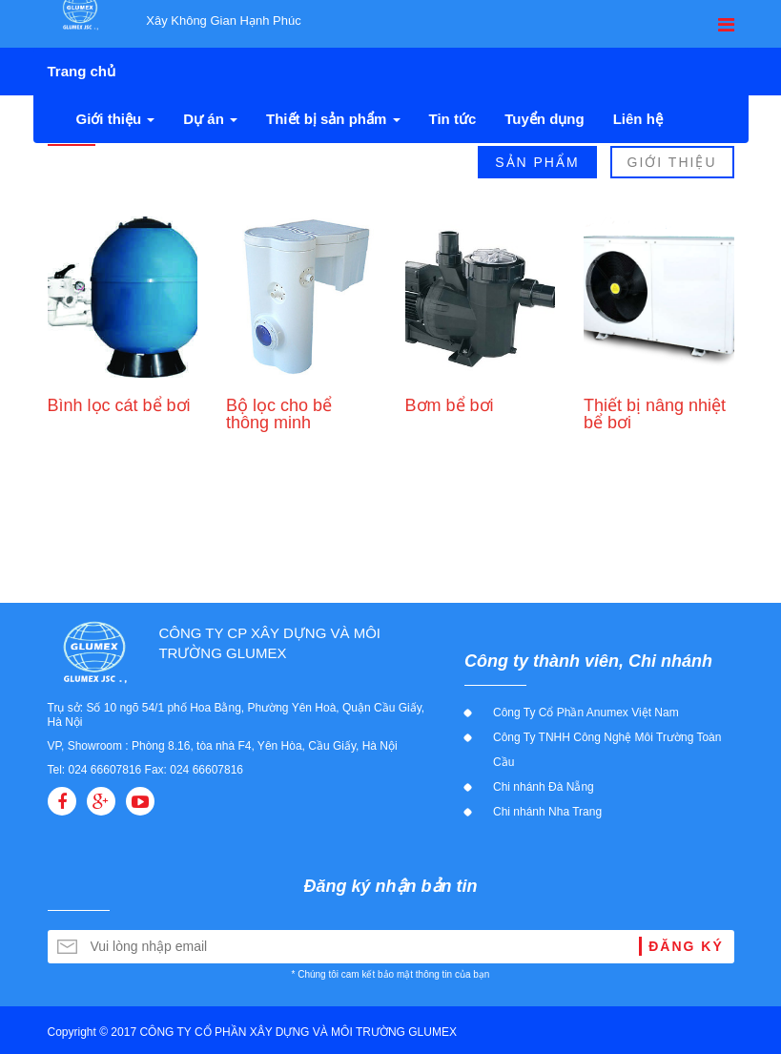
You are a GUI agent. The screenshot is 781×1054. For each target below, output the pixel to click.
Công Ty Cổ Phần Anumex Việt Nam (586, 712)
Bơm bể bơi (449, 405)
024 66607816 (105, 769)
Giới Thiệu (672, 162)
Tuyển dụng (544, 119)
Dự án (210, 119)
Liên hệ (638, 119)
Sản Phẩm (537, 162)
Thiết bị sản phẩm (333, 119)
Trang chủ (82, 71)
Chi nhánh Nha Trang (547, 811)
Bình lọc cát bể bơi (119, 405)
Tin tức (453, 119)
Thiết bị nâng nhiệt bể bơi (655, 414)
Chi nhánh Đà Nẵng (543, 787)
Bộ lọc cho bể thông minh (279, 414)
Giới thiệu (115, 119)
